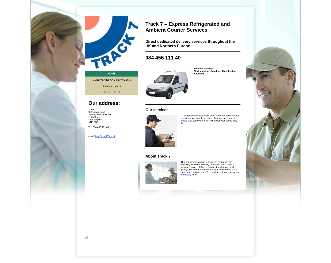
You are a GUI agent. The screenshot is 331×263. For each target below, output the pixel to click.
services (186, 118)
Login (242, 237)
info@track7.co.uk (105, 136)
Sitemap (101, 238)
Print (90, 238)
